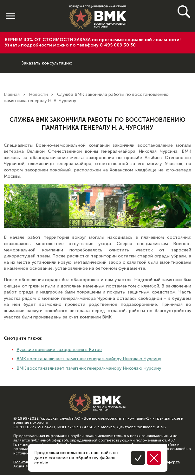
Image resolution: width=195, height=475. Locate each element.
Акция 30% (23, 466)
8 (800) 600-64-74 (10, 58)
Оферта (172, 462)
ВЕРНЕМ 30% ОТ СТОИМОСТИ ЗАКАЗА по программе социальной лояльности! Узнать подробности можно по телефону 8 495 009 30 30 (93, 42)
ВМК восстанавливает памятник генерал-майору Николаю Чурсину (88, 358)
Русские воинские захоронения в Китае (59, 349)
